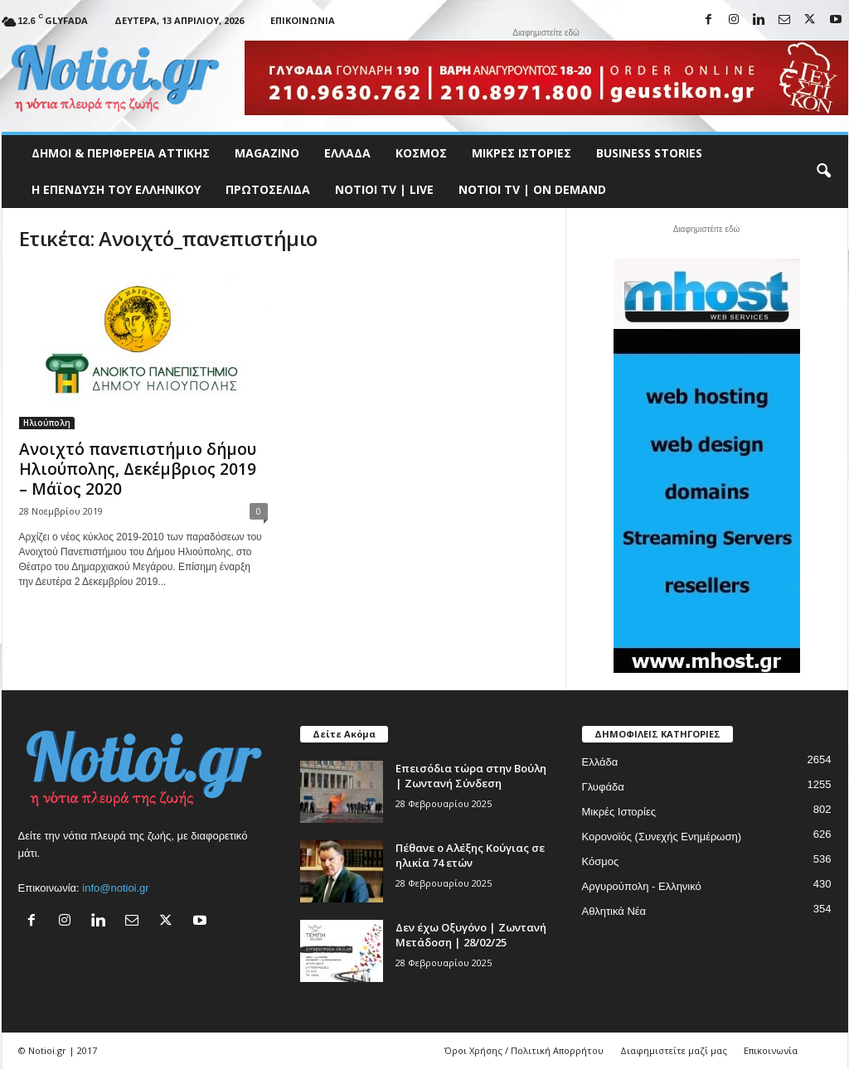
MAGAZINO (267, 153)
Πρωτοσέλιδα (268, 189)
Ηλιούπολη (46, 422)
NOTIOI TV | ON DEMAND (532, 189)
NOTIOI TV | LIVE (384, 189)
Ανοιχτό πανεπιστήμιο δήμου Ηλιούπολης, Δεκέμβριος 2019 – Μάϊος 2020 (137, 469)
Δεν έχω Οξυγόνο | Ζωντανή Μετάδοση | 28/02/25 (470, 935)
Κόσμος (421, 153)
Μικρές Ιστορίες (521, 153)
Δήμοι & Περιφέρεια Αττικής (121, 153)
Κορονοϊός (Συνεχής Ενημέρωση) (662, 836)
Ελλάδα (347, 153)
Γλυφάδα (603, 787)
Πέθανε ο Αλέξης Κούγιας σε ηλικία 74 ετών (470, 855)
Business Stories (649, 153)
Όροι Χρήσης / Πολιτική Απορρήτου (524, 1050)
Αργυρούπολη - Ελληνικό (641, 886)
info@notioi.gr (115, 888)
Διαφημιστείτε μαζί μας (673, 1050)
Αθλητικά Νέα (614, 911)
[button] (823, 171)
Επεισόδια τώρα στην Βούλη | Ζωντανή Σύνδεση (470, 776)
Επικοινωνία (302, 20)
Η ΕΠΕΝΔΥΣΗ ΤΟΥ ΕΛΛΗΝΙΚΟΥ (116, 189)
